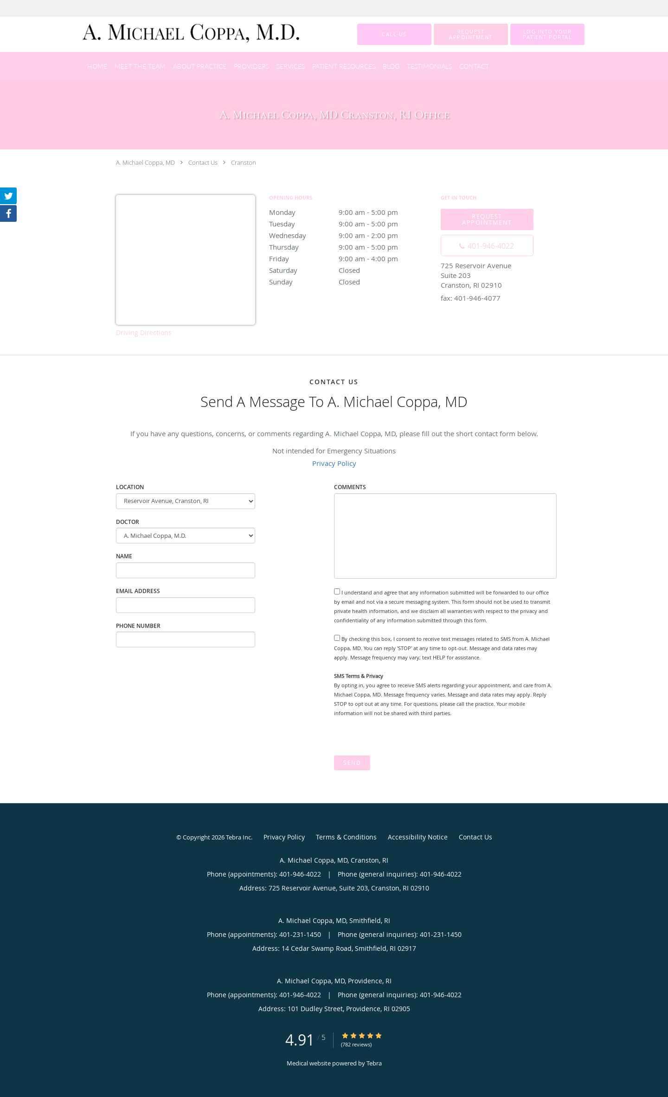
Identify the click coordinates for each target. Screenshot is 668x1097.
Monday (350, 212)
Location (130, 487)
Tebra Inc (238, 837)
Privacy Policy (334, 463)
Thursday (350, 247)
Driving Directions (144, 332)
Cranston (243, 162)
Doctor (127, 522)
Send (352, 763)
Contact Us (203, 162)
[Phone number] (487, 245)
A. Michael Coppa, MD (145, 162)
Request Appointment (487, 219)
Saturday (350, 270)
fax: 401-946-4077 (471, 298)
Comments (350, 487)
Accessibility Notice (418, 836)
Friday (350, 258)
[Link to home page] (178, 34)
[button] (471, 34)
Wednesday (350, 235)
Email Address (138, 591)
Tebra (374, 1063)
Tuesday (350, 223)
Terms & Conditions (346, 836)
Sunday (350, 281)
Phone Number (138, 626)
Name (124, 556)
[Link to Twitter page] (8, 195)
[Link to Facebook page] (8, 213)
